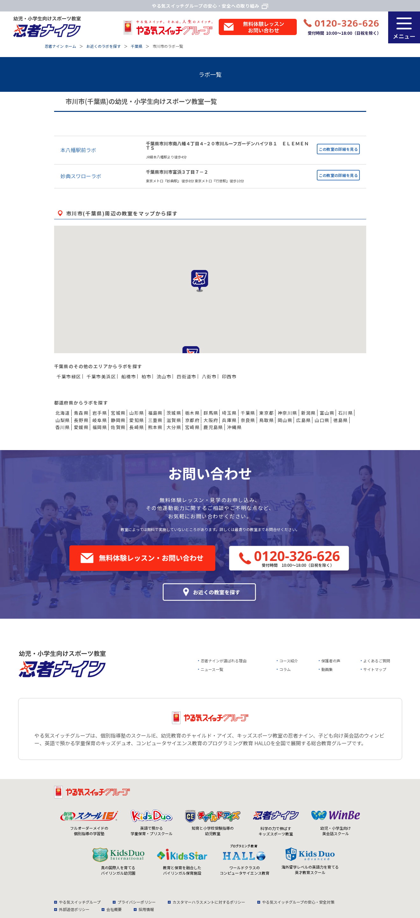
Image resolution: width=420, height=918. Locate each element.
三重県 (155, 420)
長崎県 (136, 427)
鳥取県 (266, 420)
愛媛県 (81, 427)
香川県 (62, 427)
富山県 (327, 413)
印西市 (229, 376)
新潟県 (308, 413)
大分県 (174, 427)
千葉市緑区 (69, 376)
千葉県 (248, 413)
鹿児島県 (213, 427)
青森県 (81, 413)
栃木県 (192, 413)
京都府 (192, 420)
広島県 (303, 420)
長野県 (81, 420)
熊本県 (155, 427)
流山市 (164, 376)
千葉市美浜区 (101, 376)
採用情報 (146, 909)
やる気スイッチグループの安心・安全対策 (298, 902)
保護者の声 (330, 660)
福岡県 (99, 427)
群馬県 (210, 413)
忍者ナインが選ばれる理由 (223, 660)
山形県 (136, 413)
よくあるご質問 (376, 660)
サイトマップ (374, 669)
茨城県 (174, 413)
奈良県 (248, 420)
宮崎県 (192, 427)
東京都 (266, 413)
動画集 (327, 669)
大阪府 (210, 420)
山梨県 (62, 420)
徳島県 (340, 420)
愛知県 (136, 420)
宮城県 (118, 413)
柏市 (146, 376)
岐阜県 (99, 420)
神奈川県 (287, 413)
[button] (199, 281)
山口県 (322, 420)
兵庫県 (229, 420)
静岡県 (118, 420)
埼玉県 (229, 413)
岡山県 (285, 420)
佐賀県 (118, 427)
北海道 (62, 413)
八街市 (209, 376)
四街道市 (186, 376)
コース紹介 (288, 660)
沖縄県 (234, 427)
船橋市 (128, 376)
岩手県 (99, 413)
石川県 (345, 413)
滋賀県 (174, 420)
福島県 (155, 413)
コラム (285, 669)
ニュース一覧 (212, 669)
